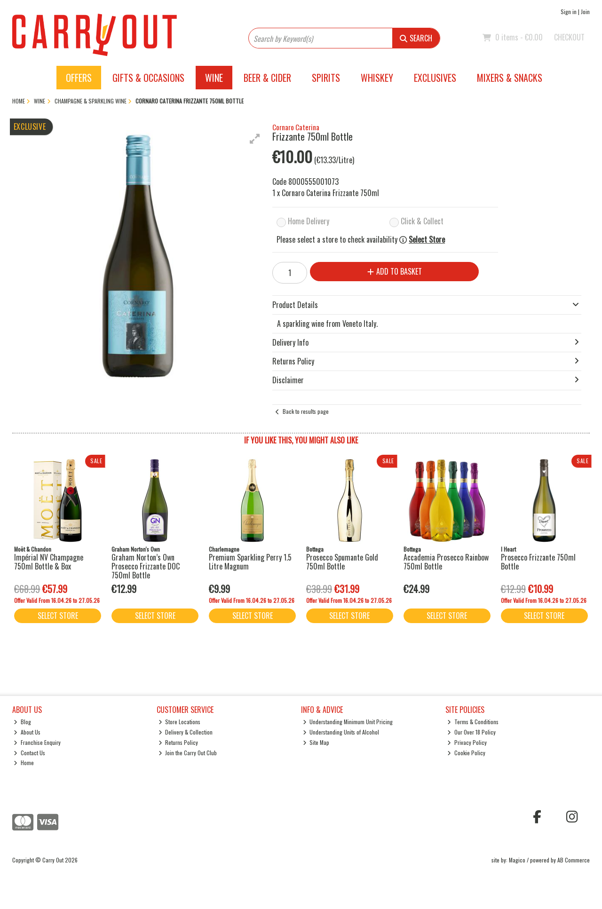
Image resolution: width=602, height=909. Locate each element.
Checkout (569, 37)
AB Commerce (573, 860)
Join (585, 12)
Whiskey (377, 78)
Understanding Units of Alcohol (341, 732)
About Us (27, 732)
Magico (517, 860)
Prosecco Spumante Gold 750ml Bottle (342, 562)
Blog (22, 722)
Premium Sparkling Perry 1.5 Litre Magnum (250, 562)
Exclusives (435, 78)
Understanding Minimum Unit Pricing (348, 722)
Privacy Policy (467, 742)
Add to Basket (394, 271)
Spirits (326, 78)
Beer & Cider (267, 78)
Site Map (316, 742)
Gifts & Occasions (148, 78)
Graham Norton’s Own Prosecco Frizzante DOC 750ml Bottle (145, 566)
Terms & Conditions (473, 722)
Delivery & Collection (185, 732)
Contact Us (29, 753)
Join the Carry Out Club (187, 753)
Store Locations (179, 722)
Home (24, 763)
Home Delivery (308, 221)
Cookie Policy (466, 753)
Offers (79, 78)
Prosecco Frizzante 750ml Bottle (538, 562)
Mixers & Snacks (509, 78)
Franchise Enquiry (37, 742)
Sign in (569, 12)
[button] (254, 138)
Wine (214, 78)
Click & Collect (422, 221)
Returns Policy (178, 742)
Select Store (427, 239)
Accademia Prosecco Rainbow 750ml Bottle (446, 562)
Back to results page (306, 411)
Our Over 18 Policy (471, 732)
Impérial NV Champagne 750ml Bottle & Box (48, 562)
